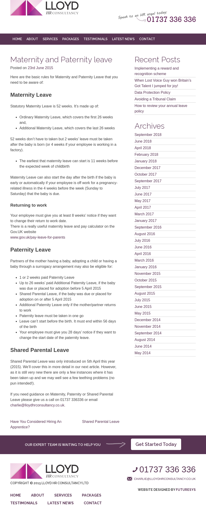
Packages (70, 39)
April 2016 (143, 254)
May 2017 (143, 201)
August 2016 (145, 234)
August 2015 (145, 293)
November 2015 (148, 274)
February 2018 (146, 154)
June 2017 (143, 194)
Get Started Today (156, 444)
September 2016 (148, 227)
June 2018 (143, 141)
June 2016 (143, 247)
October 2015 (146, 280)
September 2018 (148, 135)
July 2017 (142, 188)
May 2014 (143, 353)
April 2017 (143, 207)
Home (17, 39)
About (32, 39)
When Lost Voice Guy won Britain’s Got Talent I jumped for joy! (163, 83)
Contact (147, 39)
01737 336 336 (167, 469)
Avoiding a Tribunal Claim (155, 99)
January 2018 (146, 161)
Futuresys (186, 490)
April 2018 (143, 148)
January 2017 (146, 221)
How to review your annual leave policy (161, 108)
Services (50, 39)
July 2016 (142, 240)
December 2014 (148, 320)
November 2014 (148, 326)
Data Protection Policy (152, 92)
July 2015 (142, 300)
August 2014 (145, 340)
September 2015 (148, 287)
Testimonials (95, 39)
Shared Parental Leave (101, 422)
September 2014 (148, 333)
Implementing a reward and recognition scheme (157, 71)
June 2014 (143, 346)
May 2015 (143, 313)
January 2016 (146, 267)
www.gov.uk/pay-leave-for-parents (37, 237)
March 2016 (144, 260)
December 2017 (148, 168)
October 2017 (146, 174)
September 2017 (148, 181)
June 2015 (143, 307)
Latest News (123, 39)
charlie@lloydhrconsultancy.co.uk (37, 405)
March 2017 (144, 214)
